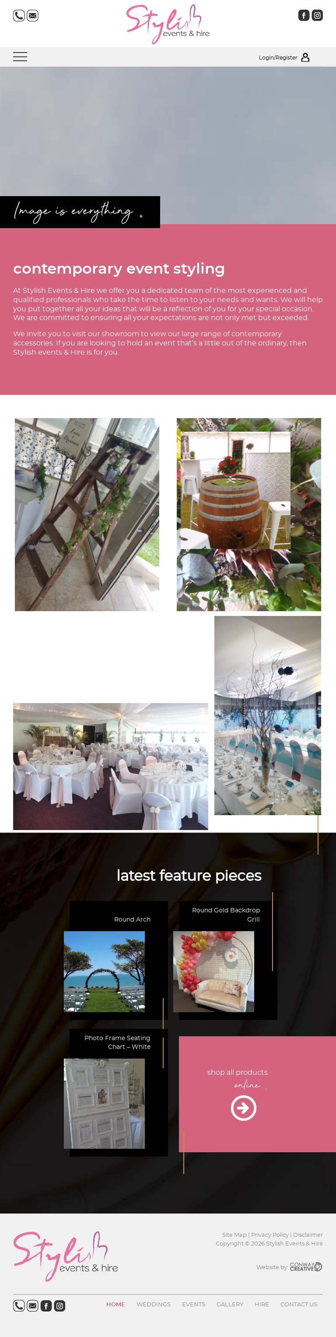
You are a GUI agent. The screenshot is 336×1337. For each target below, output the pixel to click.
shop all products (237, 1072)
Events (193, 1305)
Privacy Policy (270, 1235)
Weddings (153, 1305)
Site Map (235, 1235)
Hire (262, 1305)
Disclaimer (308, 1235)
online (249, 1086)
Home (115, 1305)
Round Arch (132, 920)
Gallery (230, 1305)
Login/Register (291, 57)
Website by (289, 1267)
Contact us (298, 1305)
